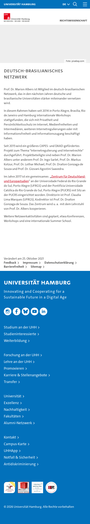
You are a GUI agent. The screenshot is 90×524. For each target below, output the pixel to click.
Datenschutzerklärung (59, 263)
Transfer (10, 381)
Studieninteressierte (20, 334)
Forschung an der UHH (21, 355)
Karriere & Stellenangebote (25, 375)
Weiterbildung (15, 340)
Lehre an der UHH (18, 361)
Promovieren (14, 368)
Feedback (10, 263)
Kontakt (10, 437)
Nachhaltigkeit (15, 409)
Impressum (30, 263)
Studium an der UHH (20, 327)
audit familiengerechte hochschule (9, 487)
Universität (12, 396)
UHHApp (11, 450)
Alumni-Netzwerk (18, 423)
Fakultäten (12, 416)
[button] (65, 4)
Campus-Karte (15, 444)
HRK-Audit (35, 486)
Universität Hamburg (20, 4)
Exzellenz (11, 402)
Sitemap (36, 267)
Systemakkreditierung (51, 484)
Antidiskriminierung (20, 464)
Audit (21, 484)
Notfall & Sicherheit (19, 457)
